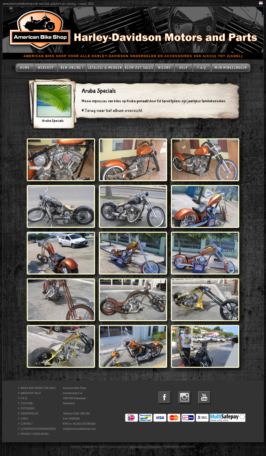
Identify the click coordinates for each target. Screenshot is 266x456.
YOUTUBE (27, 403)
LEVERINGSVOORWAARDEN (38, 428)
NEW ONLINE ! (72, 67)
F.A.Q (201, 67)
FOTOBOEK (28, 408)
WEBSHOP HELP (31, 393)
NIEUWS (164, 67)
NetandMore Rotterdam (145, 446)
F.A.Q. (24, 398)
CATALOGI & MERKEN (105, 67)
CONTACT (27, 423)
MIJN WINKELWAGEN (231, 67)
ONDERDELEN (29, 413)
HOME (25, 67)
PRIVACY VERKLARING (35, 434)
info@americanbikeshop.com (79, 428)
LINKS (24, 418)
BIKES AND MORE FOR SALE (38, 388)
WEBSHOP (46, 67)
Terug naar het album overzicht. (114, 110)
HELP (183, 67)
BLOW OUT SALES (139, 67)
